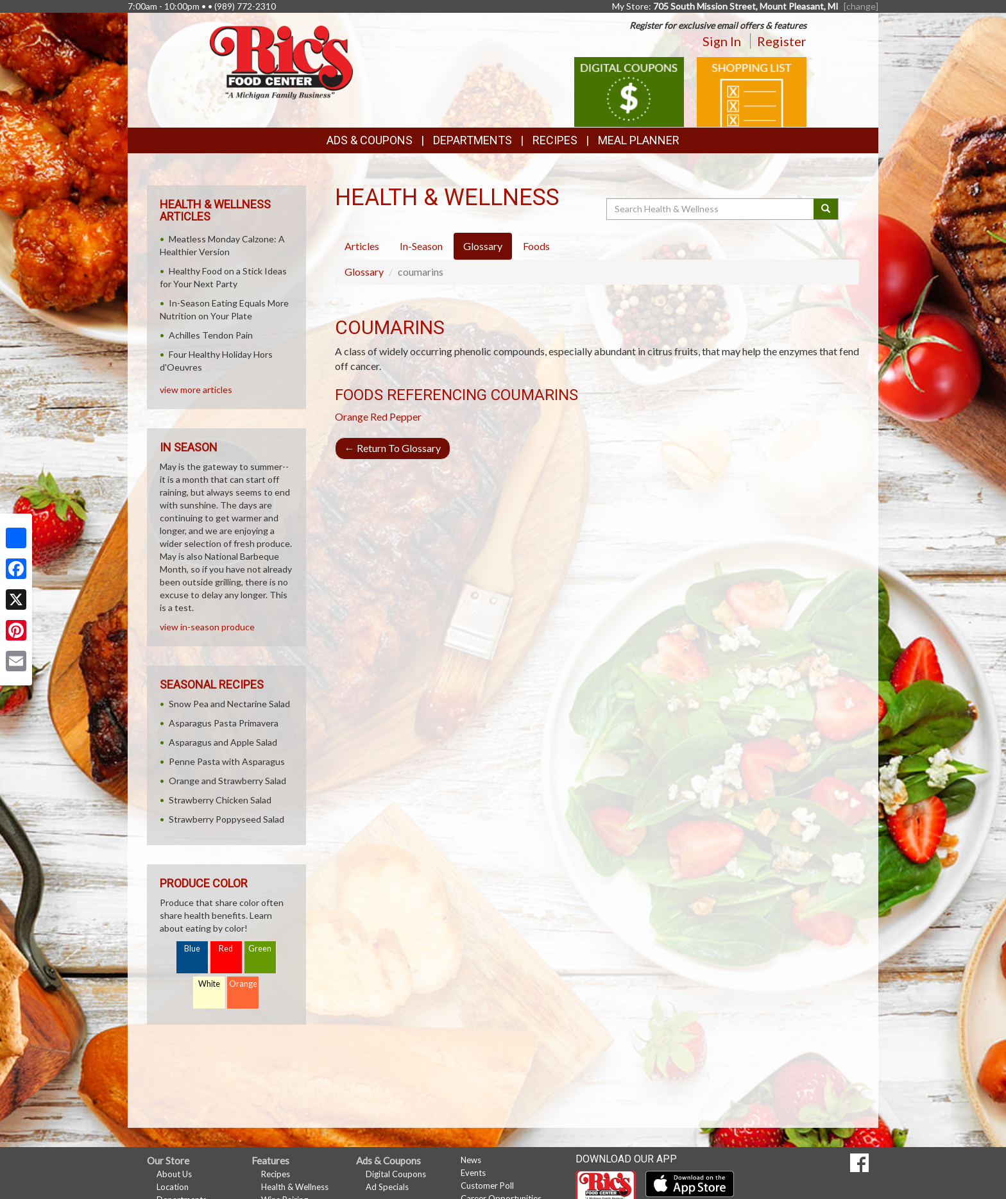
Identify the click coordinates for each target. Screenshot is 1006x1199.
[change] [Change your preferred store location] (861, 6)
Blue (192, 948)
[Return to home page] (281, 61)
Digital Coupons (396, 1174)
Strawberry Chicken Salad (220, 799)
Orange (351, 416)
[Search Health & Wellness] (710, 209)
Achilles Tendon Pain (211, 335)
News (471, 1160)
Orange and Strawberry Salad (227, 780)
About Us (174, 1174)
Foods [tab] (536, 246)
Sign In (722, 41)
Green (259, 948)
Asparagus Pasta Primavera (223, 722)
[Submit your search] (826, 209)
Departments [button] (472, 140)
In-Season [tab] (421, 246)
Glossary (364, 271)
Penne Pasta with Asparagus (227, 761)
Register (781, 41)
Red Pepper (396, 416)
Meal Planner (638, 140)
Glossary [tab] (482, 246)
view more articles (196, 389)
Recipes (555, 140)
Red (226, 948)
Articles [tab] (362, 246)
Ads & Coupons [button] (370, 140)
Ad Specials (387, 1187)
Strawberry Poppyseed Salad (226, 819)
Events (473, 1173)
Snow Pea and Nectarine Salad (229, 703)
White (209, 984)
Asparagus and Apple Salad (223, 742)
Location (173, 1187)
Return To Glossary (393, 448)
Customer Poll (487, 1185)
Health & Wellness (294, 1187)
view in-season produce (207, 626)
